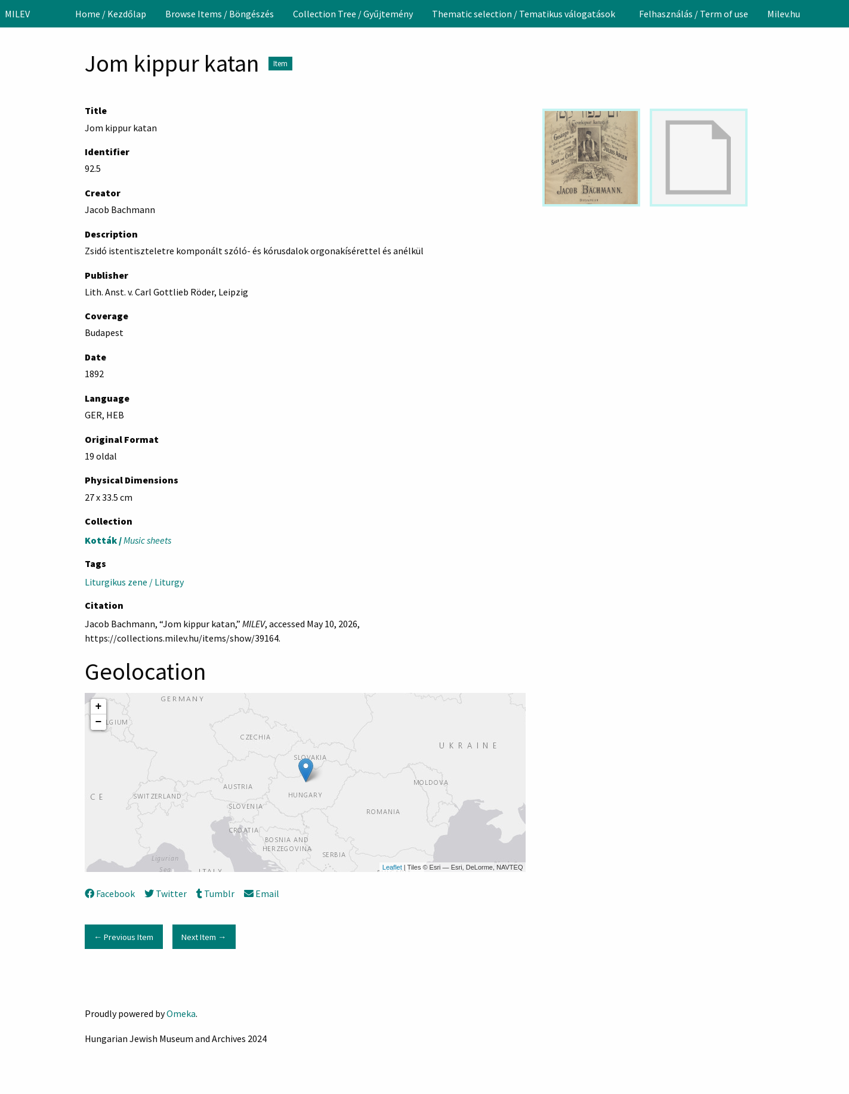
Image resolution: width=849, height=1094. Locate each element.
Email (261, 893)
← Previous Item (123, 937)
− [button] (98, 722)
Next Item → (203, 937)
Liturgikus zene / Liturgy (134, 582)
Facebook (110, 893)
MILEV (17, 14)
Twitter (165, 893)
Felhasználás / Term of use (693, 14)
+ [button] (98, 706)
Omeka (181, 1013)
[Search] (839, 14)
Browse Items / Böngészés (219, 14)
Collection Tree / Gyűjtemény (353, 14)
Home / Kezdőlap (110, 14)
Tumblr (215, 893)
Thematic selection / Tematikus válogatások (523, 14)
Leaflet (392, 867)
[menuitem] (111, 13)
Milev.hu (783, 14)
